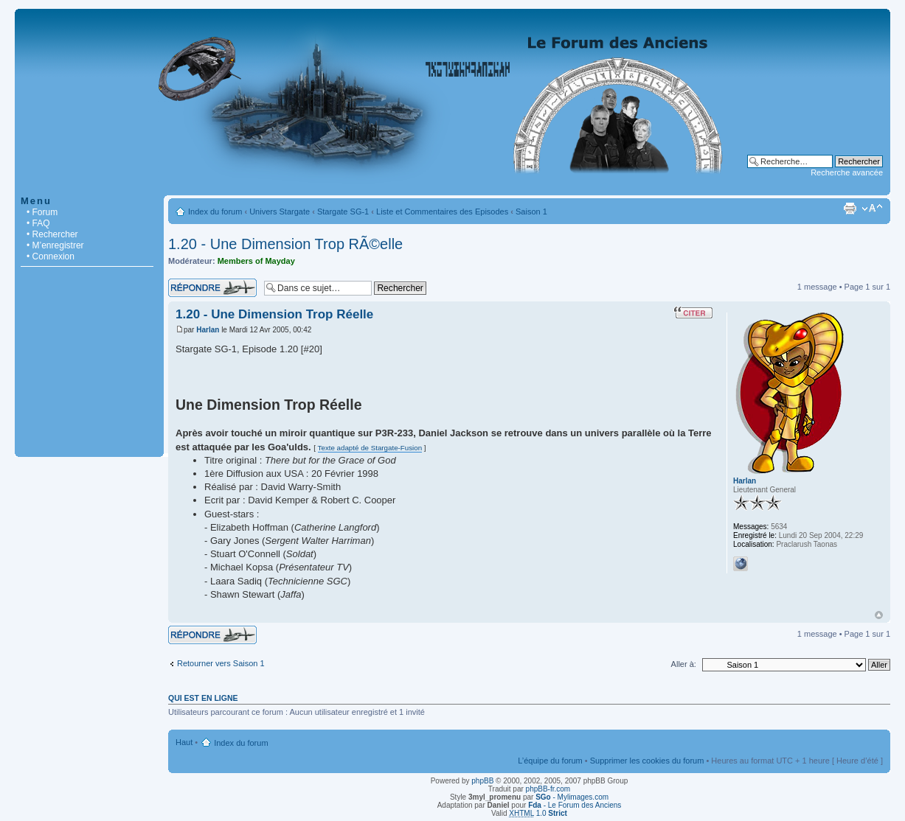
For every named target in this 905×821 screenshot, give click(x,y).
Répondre (212, 288)
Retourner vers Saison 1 (221, 663)
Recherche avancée (847, 172)
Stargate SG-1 (343, 211)
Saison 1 (531, 211)
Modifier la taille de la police (872, 208)
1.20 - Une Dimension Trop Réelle (274, 314)
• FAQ (38, 223)
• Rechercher (52, 234)
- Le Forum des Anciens (574, 805)
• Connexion (50, 256)
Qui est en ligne (203, 698)
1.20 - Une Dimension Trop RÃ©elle (285, 244)
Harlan (207, 330)
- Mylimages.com (571, 797)
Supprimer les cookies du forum (647, 760)
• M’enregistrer (55, 245)
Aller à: (683, 664)
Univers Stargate (279, 211)
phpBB (482, 781)
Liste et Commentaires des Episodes (442, 211)
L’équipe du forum (550, 760)
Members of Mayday (256, 260)
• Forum (42, 212)
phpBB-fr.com (548, 789)
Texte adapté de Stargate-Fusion (370, 448)
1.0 (538, 813)
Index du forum (215, 211)
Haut (879, 615)
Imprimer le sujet (850, 208)
